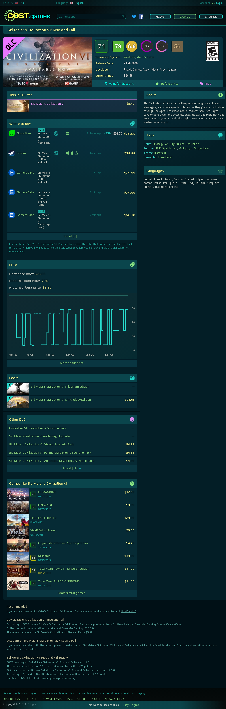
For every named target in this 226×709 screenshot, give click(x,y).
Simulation (192, 144)
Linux (150, 57)
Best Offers (11, 698)
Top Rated (31, 698)
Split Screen (169, 148)
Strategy (158, 144)
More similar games (71, 593)
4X (166, 144)
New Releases (52, 698)
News (160, 16)
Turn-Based (165, 157)
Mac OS (141, 57)
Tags (69, 698)
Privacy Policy (114, 698)
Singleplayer (201, 148)
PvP (158, 148)
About (96, 698)
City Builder (177, 144)
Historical (160, 152)
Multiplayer (185, 148)
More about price (71, 363)
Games (185, 16)
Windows (129, 57)
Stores (211, 16)
